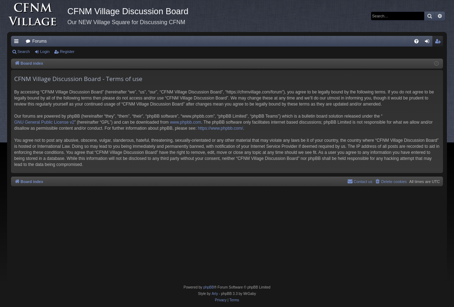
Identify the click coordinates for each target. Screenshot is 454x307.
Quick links (18, 43)
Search (23, 51)
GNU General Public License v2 (44, 122)
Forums (39, 41)
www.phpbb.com (185, 122)
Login (45, 51)
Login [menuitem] (428, 43)
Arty (215, 294)
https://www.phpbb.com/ (220, 128)
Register (67, 51)
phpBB (208, 287)
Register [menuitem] (439, 43)
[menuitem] (416, 41)
